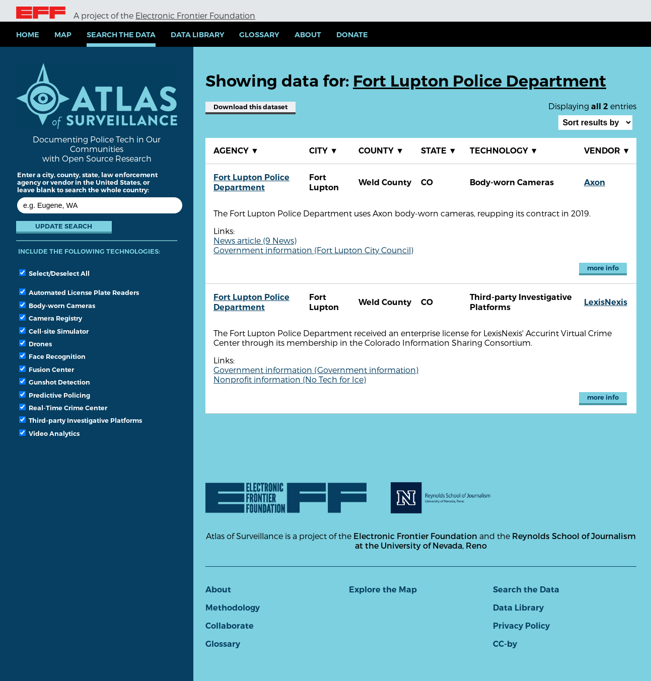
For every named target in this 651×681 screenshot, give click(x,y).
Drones (35, 344)
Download (250, 107)
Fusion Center (46, 369)
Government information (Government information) (315, 369)
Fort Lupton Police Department (251, 182)
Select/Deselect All (54, 273)
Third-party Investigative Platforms (80, 420)
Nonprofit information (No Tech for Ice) (289, 379)
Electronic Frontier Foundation (195, 15)
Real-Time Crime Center (63, 408)
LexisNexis (605, 302)
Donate (352, 34)
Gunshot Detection (54, 382)
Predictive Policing (54, 395)
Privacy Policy (521, 626)
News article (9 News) (255, 240)
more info (603, 268)
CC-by (505, 644)
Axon (594, 182)
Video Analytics (49, 433)
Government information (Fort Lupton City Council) (313, 250)
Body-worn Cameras (57, 305)
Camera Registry (50, 318)
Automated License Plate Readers (79, 292)
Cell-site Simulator (54, 331)
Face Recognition (52, 356)
